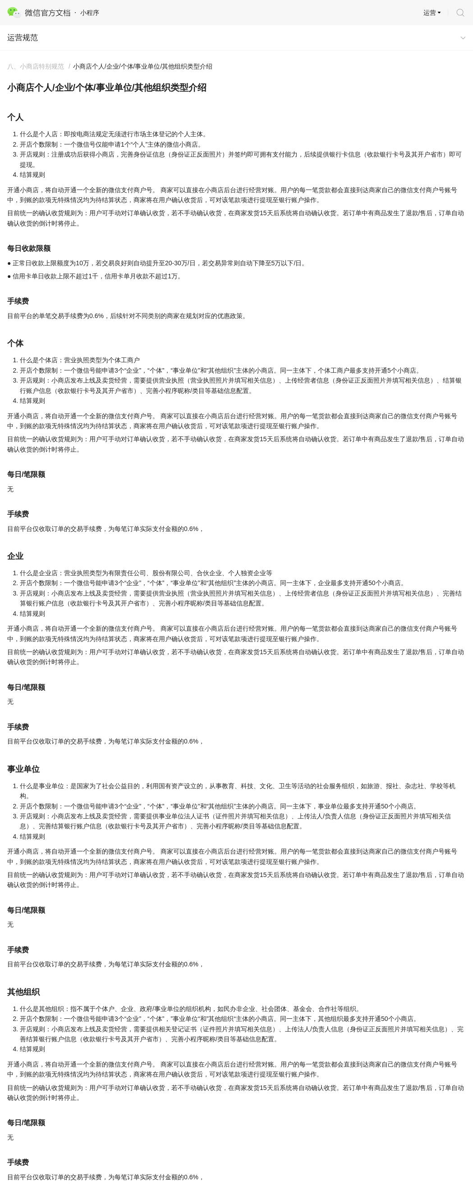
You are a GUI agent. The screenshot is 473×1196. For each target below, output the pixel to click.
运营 (429, 12)
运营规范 (22, 37)
